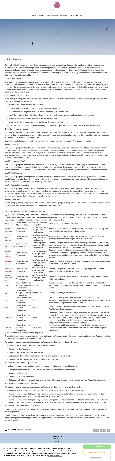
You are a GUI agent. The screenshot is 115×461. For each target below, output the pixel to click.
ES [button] (81, 21)
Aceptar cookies (97, 446)
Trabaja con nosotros (22, 435)
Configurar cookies (97, 452)
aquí (15, 78)
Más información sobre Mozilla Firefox (21, 389)
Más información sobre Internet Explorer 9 (22, 411)
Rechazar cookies (97, 458)
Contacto (9, 435)
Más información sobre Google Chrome (21, 368)
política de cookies (54, 456)
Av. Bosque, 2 (57, 442)
